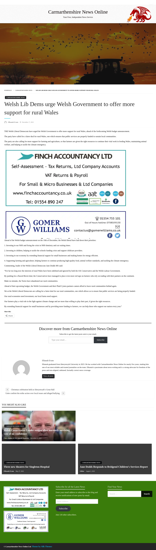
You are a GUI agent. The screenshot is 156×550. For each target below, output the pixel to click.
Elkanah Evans (13, 122)
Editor (82, 471)
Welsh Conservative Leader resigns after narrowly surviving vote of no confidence (37, 432)
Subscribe (100, 340)
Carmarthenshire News (23, 90)
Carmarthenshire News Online (78, 12)
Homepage (8, 90)
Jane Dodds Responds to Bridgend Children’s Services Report (114, 466)
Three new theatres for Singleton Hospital (26, 466)
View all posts (48, 376)
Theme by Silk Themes (42, 546)
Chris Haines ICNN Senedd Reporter (16, 438)
